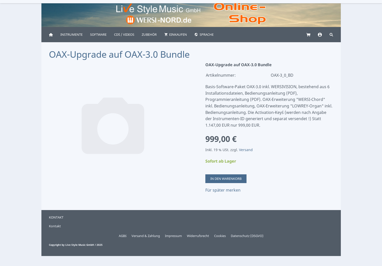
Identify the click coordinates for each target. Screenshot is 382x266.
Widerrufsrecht (198, 236)
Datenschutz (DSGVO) (247, 236)
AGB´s (123, 236)
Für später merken (223, 190)
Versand (246, 149)
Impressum (173, 236)
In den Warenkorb (226, 178)
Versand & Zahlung (145, 236)
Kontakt (55, 226)
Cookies (220, 236)
